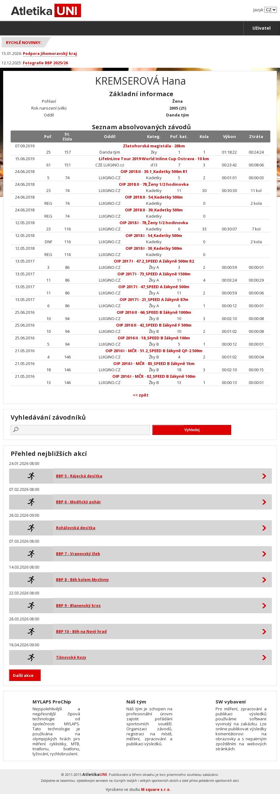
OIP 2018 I (129, 222)
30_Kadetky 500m (165, 210)
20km (179, 146)
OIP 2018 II (130, 171)
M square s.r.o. (156, 789)
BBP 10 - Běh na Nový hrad (81, 631)
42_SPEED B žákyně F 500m (165, 325)
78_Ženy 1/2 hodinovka (165, 184)
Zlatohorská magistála (147, 146)
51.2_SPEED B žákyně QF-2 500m (171, 350)
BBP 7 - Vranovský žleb (78, 553)
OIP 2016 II (127, 312)
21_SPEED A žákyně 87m (165, 299)
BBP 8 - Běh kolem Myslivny (82, 579)
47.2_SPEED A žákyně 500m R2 (165, 261)
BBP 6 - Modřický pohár (78, 502)
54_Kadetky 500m (165, 197)
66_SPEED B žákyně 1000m (165, 312)
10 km (203, 158)
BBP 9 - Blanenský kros (78, 605)
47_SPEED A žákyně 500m (164, 286)
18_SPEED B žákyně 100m (165, 338)
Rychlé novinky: (24, 42)
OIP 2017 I (123, 261)
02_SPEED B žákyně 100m (171, 376)
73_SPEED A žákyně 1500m (165, 274)
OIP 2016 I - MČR (121, 350)
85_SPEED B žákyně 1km (171, 363)
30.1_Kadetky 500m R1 (165, 171)
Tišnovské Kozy (71, 657)
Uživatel (261, 28)
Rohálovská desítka (75, 527)
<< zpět (141, 395)
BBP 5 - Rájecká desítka (79, 476)
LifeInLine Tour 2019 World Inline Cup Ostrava (146, 158)
